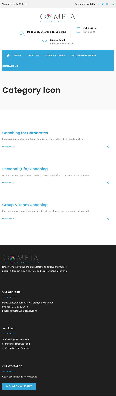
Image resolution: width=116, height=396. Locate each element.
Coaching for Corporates (25, 132)
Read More (8, 146)
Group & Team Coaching (25, 204)
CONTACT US (10, 66)
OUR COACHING (54, 55)
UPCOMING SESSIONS (83, 55)
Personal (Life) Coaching (25, 168)
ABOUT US (33, 55)
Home (17, 55)
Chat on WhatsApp (19, 386)
